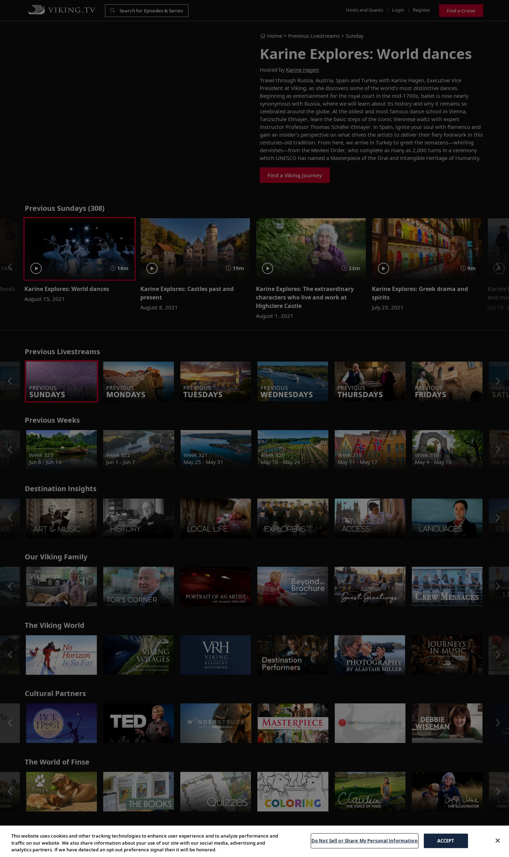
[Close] (497, 840)
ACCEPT (446, 840)
